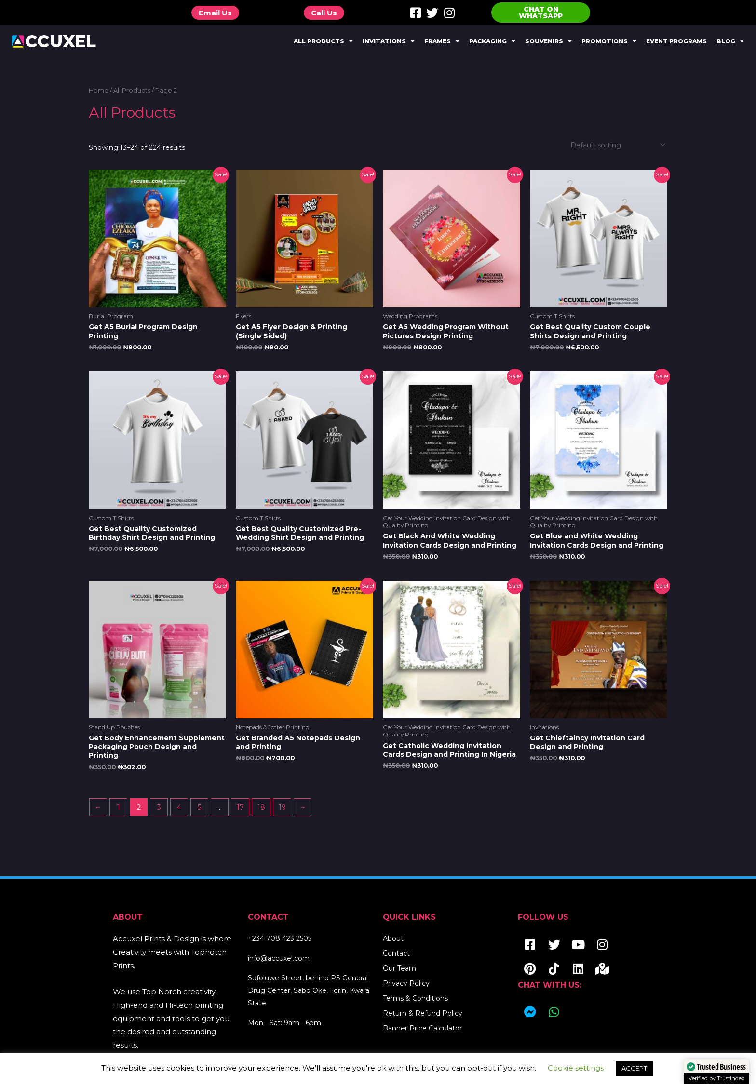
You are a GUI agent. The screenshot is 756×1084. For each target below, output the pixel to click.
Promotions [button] (608, 41)
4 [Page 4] (179, 807)
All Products (131, 90)
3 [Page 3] (159, 807)
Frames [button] (441, 41)
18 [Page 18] (261, 807)
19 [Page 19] (282, 807)
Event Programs (676, 41)
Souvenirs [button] (548, 41)
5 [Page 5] (199, 807)
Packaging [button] (492, 41)
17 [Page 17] (240, 807)
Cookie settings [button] (576, 1067)
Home (98, 90)
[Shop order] (616, 145)
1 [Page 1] (118, 807)
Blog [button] (730, 41)
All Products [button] (323, 41)
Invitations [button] (389, 41)
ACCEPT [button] (634, 1068)
